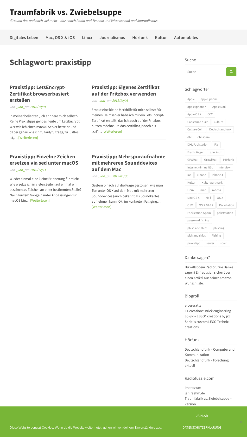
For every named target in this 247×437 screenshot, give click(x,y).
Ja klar (202, 416)
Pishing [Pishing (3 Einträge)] (216, 235)
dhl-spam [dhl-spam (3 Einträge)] (203, 137)
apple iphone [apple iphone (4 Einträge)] (209, 99)
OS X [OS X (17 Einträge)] (220, 198)
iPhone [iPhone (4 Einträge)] (201, 175)
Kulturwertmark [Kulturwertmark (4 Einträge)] (212, 182)
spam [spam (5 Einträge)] (224, 243)
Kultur (161, 37)
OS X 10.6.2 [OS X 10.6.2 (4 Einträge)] (206, 205)
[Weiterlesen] (28, 137)
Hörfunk (140, 37)
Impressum (193, 387)
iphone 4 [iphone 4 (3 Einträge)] (217, 175)
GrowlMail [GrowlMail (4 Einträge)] (210, 160)
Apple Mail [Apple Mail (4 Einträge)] (219, 107)
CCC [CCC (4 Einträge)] (210, 114)
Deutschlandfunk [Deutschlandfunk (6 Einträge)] (220, 129)
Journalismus (112, 37)
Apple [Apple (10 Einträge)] (191, 99)
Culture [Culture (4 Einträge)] (218, 122)
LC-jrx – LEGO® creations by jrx (207, 316)
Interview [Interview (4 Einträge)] (224, 167)
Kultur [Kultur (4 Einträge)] (191, 182)
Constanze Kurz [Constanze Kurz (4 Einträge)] (197, 122)
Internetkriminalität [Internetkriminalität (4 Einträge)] (200, 167)
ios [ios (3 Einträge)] (189, 175)
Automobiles (186, 37)
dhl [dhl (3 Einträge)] (189, 137)
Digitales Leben (24, 37)
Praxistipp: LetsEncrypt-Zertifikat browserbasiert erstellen (39, 93)
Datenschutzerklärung (202, 427)
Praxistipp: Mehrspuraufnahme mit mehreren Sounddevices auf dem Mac (128, 163)
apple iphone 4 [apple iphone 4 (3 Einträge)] (196, 107)
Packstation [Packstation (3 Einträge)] (226, 205)
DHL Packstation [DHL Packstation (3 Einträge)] (197, 144)
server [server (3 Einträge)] (210, 243)
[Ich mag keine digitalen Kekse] (241, 421)
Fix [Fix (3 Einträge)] (216, 144)
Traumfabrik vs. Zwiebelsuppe (66, 12)
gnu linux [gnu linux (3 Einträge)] (216, 152)
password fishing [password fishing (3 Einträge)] (198, 220)
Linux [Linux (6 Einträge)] (190, 190)
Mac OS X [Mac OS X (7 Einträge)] (193, 198)
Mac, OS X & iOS (60, 37)
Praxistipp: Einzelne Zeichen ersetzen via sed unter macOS (44, 159)
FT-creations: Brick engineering (208, 310)
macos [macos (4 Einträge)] (216, 190)
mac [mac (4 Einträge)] (203, 190)
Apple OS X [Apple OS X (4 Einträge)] (194, 114)
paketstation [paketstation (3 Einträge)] (225, 213)
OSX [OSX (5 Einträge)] (190, 205)
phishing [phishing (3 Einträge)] (218, 228)
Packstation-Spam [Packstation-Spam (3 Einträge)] (199, 213)
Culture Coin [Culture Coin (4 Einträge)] (195, 129)
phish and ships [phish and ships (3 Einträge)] (197, 228)
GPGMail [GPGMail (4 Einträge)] (192, 160)
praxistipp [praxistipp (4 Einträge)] (193, 243)
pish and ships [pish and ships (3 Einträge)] (196, 235)
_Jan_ (20, 106)
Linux (87, 37)
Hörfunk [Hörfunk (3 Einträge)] (228, 160)
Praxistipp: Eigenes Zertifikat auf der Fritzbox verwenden (125, 90)
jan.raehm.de (195, 393)
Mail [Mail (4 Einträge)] (208, 198)
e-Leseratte (193, 305)
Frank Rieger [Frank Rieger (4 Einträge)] (195, 152)
